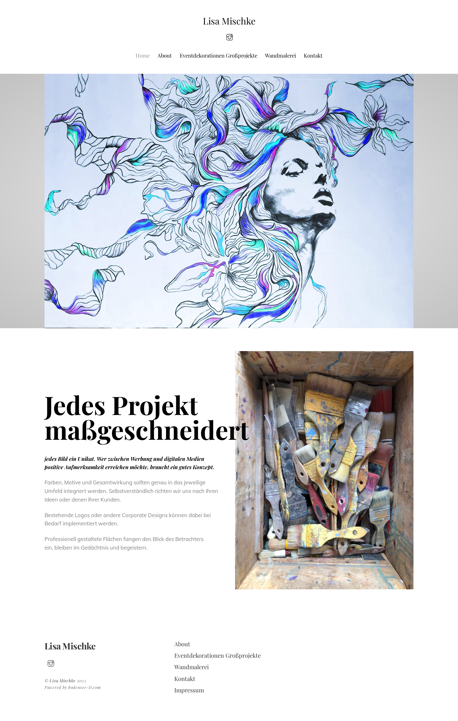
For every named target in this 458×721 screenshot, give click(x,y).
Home (142, 55)
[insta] (229, 36)
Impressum (189, 690)
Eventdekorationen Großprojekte (218, 55)
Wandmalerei (280, 55)
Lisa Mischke (63, 680)
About (164, 55)
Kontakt (313, 55)
